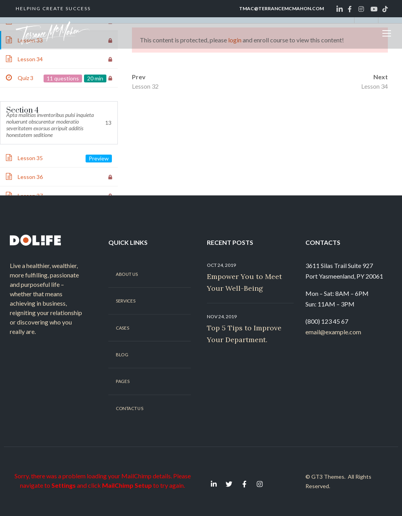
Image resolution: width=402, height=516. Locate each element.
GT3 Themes (327, 476)
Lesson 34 (374, 86)
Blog (122, 354)
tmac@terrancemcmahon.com (281, 8)
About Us (127, 274)
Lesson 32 (145, 86)
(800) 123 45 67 (326, 321)
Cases (122, 327)
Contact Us (129, 408)
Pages (122, 381)
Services (125, 301)
